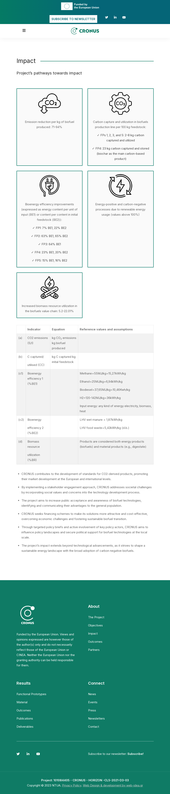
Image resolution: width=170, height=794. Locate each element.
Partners (94, 650)
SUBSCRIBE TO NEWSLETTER (73, 19)
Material (22, 702)
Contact (93, 726)
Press (92, 710)
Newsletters (96, 718)
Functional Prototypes (31, 694)
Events (92, 702)
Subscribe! (135, 754)
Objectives (95, 625)
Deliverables (25, 726)
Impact (93, 633)
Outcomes (95, 641)
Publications (25, 718)
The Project (96, 617)
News (92, 694)
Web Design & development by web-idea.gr (113, 785)
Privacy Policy (71, 785)
